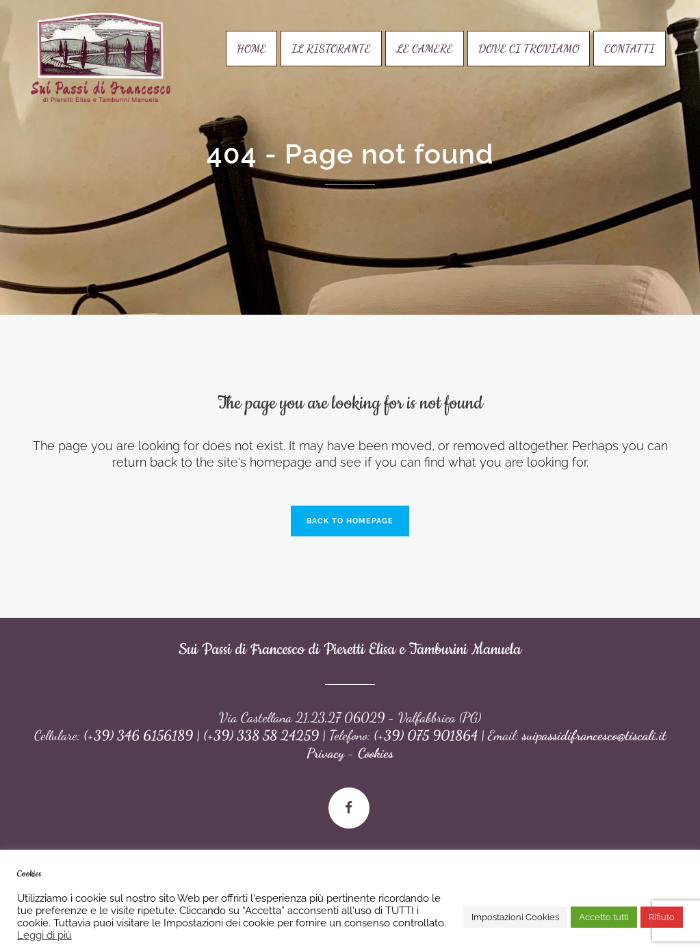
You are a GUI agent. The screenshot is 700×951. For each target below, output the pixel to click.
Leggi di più (44, 935)
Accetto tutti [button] (604, 917)
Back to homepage (350, 521)
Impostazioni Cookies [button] (515, 917)
